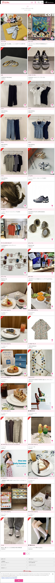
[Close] (52, 574)
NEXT (52, 554)
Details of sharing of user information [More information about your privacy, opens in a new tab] (9, 577)
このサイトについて (32, 565)
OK (18, 580)
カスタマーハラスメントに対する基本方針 (33, 562)
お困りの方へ (3, 558)
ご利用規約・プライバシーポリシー (5, 562)
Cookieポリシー (4, 567)
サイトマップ (3, 565)
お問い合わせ (31, 558)
